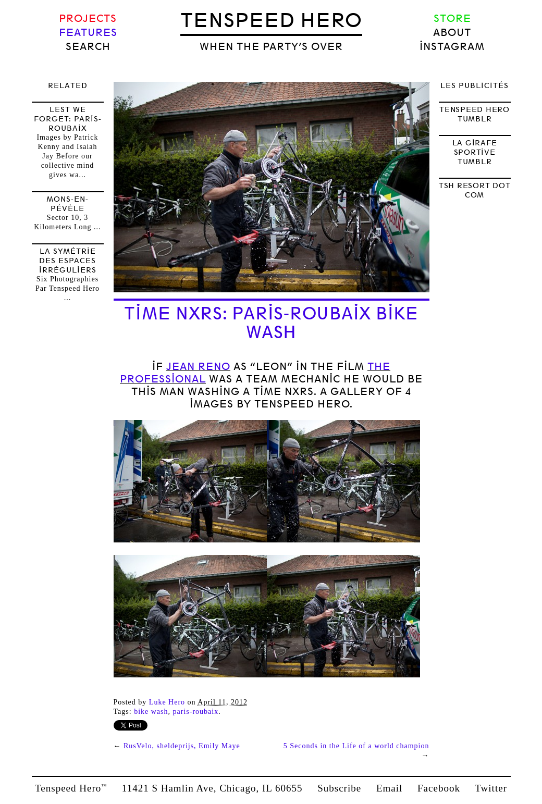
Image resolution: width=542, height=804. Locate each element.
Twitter (491, 788)
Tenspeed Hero (271, 20)
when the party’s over (271, 47)
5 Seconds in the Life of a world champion (356, 746)
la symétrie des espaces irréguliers (67, 260)
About (452, 33)
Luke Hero (167, 702)
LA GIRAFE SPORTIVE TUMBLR (474, 152)
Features (88, 33)
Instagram (452, 47)
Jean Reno (198, 367)
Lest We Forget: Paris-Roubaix (68, 118)
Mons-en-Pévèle (67, 204)
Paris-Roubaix (196, 711)
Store (452, 18)
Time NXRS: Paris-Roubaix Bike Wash (271, 323)
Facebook (438, 788)
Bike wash (151, 711)
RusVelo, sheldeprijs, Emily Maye (182, 746)
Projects (88, 18)
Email (389, 788)
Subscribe (339, 788)
